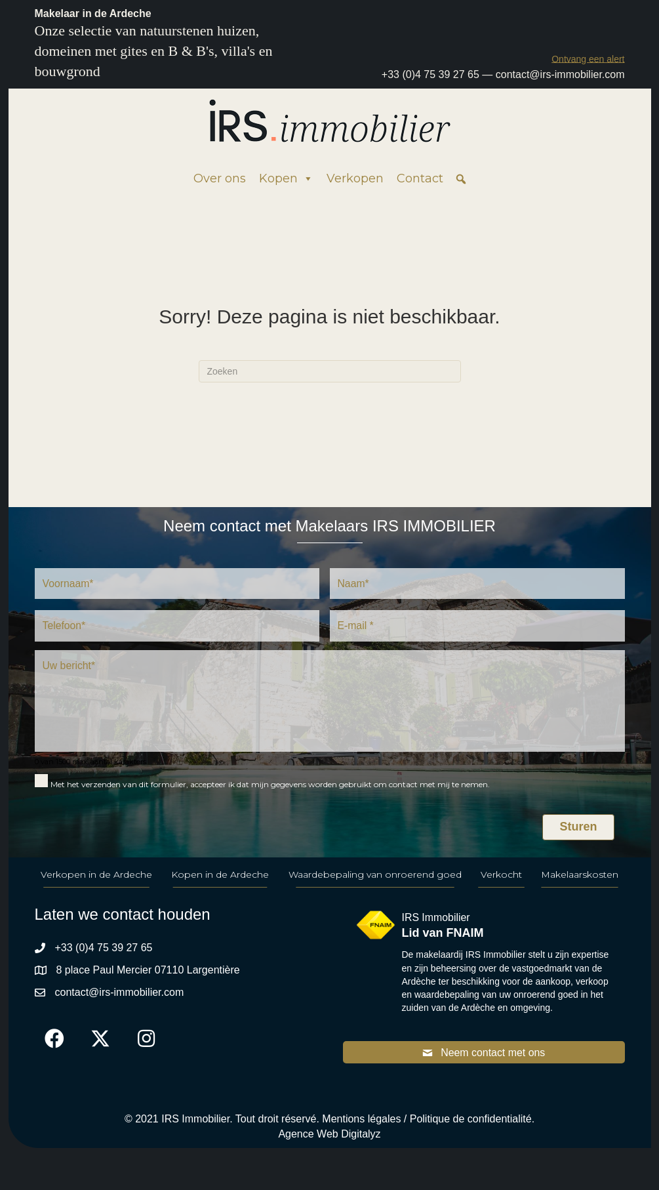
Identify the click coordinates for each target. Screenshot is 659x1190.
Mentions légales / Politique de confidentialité (426, 1121)
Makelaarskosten (579, 876)
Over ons (219, 178)
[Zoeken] (330, 371)
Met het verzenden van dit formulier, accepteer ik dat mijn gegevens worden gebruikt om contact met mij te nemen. (270, 786)
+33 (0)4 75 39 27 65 (430, 74)
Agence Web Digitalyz (329, 1136)
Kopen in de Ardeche (220, 876)
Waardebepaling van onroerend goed (375, 876)
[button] (587, 59)
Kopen (286, 178)
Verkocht (501, 876)
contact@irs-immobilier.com (560, 74)
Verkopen (355, 178)
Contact (420, 178)
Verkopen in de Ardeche (96, 876)
